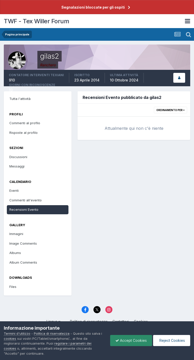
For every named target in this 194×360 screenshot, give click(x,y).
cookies (10, 338)
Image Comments (23, 243)
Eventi (14, 190)
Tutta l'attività (20, 99)
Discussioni (18, 157)
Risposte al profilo (23, 133)
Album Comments (23, 262)
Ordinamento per (170, 110)
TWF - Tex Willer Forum (36, 21)
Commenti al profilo (24, 123)
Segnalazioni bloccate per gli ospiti (93, 7)
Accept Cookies (131, 340)
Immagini (16, 234)
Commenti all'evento (25, 200)
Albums (15, 253)
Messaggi (17, 166)
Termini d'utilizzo (17, 333)
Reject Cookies (171, 340)
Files (12, 287)
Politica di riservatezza (51, 333)
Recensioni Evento (23, 209)
